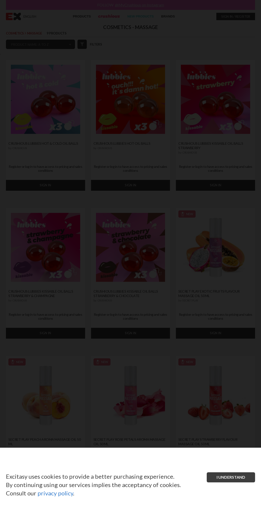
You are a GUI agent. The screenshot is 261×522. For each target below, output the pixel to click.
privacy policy (55, 493)
